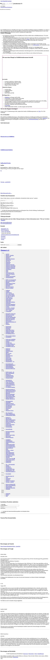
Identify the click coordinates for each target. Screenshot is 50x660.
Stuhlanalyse (8, 462)
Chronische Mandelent (10, 304)
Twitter (2, 239)
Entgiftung (8, 329)
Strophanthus (8, 461)
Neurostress (8, 408)
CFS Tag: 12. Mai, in (10, 296)
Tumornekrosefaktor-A (10, 471)
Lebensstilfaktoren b (10, 384)
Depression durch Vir (10, 319)
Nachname (3, 508)
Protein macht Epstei (10, 424)
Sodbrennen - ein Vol (10, 455)
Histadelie (8, 354)
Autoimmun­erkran (9, 277)
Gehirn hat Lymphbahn (10, 339)
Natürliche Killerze (10, 403)
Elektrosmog (8, 328)
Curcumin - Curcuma (10, 308)
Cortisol (7, 307)
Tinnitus (7, 466)
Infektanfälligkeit (9, 366)
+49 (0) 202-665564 (5, 232)
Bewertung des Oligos (10, 281)
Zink (7, 496)
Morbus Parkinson (9, 398)
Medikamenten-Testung (11, 391)
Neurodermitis (9, 407)
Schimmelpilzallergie (10, 442)
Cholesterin (8, 303)
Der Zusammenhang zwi (11, 322)
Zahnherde (8, 494)
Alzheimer (8, 263)
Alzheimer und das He (10, 267)
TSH (39, 111)
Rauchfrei (8, 433)
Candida (7, 291)
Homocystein (8, 358)
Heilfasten (8, 350)
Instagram (3, 238)
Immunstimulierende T (10, 365)
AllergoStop (8, 260)
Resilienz (8, 434)
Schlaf (7, 443)
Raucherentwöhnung (10, 432)
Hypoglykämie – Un (10, 361)
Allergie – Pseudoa (10, 255)
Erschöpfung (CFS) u (10, 333)
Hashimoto (45, 118)
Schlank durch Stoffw (10, 444)
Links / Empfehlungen (39, 654)
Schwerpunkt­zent (9, 448)
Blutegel (7, 282)
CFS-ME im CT (9, 297)
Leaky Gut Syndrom (10, 382)
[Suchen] (7, 4)
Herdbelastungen (9, 351)
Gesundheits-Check (10, 345)
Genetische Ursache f (10, 340)
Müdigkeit (7, 97)
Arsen (7, 272)
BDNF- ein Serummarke (11, 280)
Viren (7, 477)
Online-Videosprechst (10, 414)
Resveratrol (8, 436)
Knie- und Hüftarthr (10, 373)
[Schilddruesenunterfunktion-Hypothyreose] (5, 147)
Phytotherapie (9, 419)
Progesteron (8, 423)
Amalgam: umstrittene (10, 268)
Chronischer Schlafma (10, 305)
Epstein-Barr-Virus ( (10, 330)
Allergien (8, 258)
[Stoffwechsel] (5, 160)
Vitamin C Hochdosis (10, 481)
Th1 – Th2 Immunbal (10, 464)
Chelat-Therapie (9, 298)
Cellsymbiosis (9, 293)
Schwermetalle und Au (10, 447)
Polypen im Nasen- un (10, 422)
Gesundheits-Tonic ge (10, 346)
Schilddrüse (8, 440)
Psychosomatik (9, 427)
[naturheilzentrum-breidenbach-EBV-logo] (7, 20)
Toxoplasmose (9, 468)
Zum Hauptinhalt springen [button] (6, 1)
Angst (7, 270)
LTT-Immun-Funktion (10, 387)
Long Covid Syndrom (10, 385)
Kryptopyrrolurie (9, 378)
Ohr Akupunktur (9, 413)
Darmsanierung (9, 316)
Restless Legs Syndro (10, 435)
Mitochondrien (36, 44)
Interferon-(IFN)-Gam (10, 368)
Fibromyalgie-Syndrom (10, 336)
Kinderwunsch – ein (10, 372)
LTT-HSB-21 (8, 386)
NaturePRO (8, 402)
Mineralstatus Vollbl (10, 395)
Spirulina (8, 457)
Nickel (7, 409)
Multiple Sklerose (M (10, 399)
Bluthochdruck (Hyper (10, 283)
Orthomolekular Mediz (10, 415)
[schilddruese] (5, 134)
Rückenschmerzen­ (9, 437)
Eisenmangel (8, 326)
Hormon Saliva (9, 360)
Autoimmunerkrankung (33, 119)
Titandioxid (8, 467)
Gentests (7, 342)
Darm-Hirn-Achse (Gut (10, 314)
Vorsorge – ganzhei (10, 482)
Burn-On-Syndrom (10, 287)
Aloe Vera (8, 261)
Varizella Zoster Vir (10, 476)
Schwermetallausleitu (10, 446)
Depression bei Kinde (10, 318)
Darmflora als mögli (10, 315)
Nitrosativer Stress (9, 410)
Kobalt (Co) (8, 374)
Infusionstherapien (9, 367)
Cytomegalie (8, 311)
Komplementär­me (9, 375)
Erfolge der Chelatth (10, 331)
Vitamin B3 (8, 478)
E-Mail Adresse (4, 505)
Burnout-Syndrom (9, 288)
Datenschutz (31, 654)
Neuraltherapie (9, 406)
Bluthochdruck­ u (9, 284)
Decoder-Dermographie (11, 317)
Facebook (3, 236)
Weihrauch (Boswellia (10, 488)
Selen (7, 449)
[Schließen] (2, 9)
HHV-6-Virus (8, 353)
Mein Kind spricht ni (10, 392)
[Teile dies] (1, 170)
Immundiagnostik (9, 364)
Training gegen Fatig (10, 469)
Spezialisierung (9, 456)
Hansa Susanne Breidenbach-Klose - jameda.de (10, 546)
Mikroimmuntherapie (10, 394)
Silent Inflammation (10, 453)
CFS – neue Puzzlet (10, 294)
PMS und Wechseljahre (10, 420)
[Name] (6, 204)
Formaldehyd (8, 337)
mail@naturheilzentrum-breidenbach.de (10, 235)
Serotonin (8, 451)
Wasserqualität (9, 487)
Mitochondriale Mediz (10, 396)
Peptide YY (8, 417)
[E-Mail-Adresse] (6, 207)
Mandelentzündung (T (10, 389)
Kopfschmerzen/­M (10, 377)
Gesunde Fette (9, 343)
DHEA (7, 323)
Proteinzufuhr (8, 426)
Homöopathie (8, 359)
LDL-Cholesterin (9, 381)
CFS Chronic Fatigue (10, 295)
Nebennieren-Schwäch (10, 405)
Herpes (7, 352)
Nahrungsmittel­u (9, 401)
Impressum (25, 654)
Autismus (8, 275)
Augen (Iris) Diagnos (10, 274)
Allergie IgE (8, 256)
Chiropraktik (8, 300)
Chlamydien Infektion (10, 302)
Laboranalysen (9, 380)
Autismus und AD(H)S (10, 276)
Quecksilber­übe (9, 429)
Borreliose (8, 286)
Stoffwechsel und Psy (10, 460)
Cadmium (8, 290)
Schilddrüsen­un (9, 441)
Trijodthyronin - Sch (10, 470)
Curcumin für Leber (10, 309)
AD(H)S (7, 254)
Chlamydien (8, 301)
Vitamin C (8, 480)
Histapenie (8, 357)
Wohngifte (8, 489)
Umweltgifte (8, 474)
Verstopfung (7, 105)
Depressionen (8, 321)
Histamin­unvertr (9, 356)
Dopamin (8, 324)
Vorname (2, 507)
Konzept (3, 220)
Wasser (27, 39)
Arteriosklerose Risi (10, 273)
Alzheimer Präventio (10, 265)
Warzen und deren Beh (10, 484)
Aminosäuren (8, 269)
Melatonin (8, 393)
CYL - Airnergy (9, 310)
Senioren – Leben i (10, 450)
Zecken (7, 495)
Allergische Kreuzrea (10, 259)
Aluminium (8, 262)
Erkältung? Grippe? (10, 332)
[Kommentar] (7, 201)
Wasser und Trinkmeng (10, 485)
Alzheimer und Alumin (10, 266)
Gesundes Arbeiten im (10, 344)
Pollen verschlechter (10, 421)
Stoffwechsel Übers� (10, 459)
